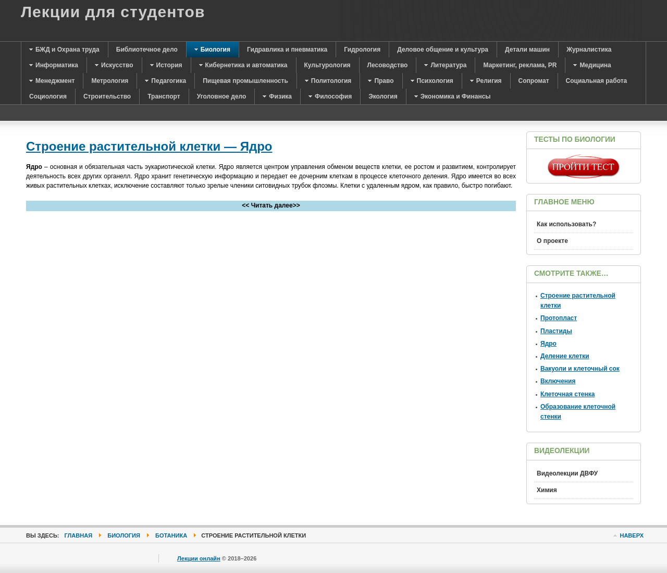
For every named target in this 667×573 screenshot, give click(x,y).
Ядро (548, 343)
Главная (79, 535)
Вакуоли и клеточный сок (580, 368)
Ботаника (171, 535)
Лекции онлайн (198, 558)
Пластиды (556, 331)
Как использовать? (566, 224)
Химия (547, 490)
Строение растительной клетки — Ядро (149, 146)
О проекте (552, 241)
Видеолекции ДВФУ (567, 473)
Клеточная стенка (567, 394)
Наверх (632, 535)
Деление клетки (564, 356)
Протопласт (558, 318)
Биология (123, 535)
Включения (558, 381)
